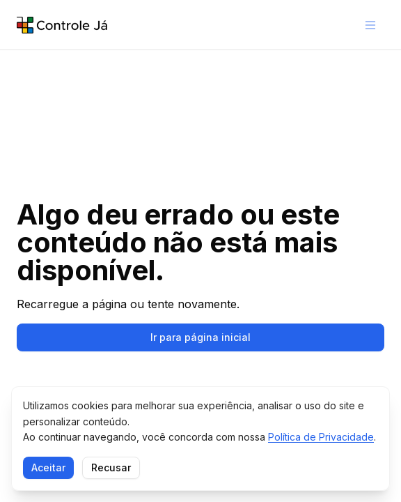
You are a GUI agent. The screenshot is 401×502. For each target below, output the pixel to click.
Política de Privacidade (321, 437)
